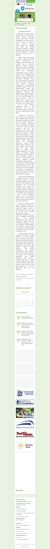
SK (31, 3)
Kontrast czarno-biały (18, 4)
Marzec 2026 (25, 292)
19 (25, 303)
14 (30, 301)
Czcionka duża (25, 4)
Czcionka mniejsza (21, 4)
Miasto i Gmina (29, 8)
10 (19, 301)
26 (25, 305)
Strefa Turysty (24, 23)
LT (33, 3)
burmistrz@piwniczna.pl (24, 539)
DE (31, 5)
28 (30, 305)
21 (30, 303)
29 (32, 305)
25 (22, 305)
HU (27, 5)
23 (17, 305)
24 (19, 305)
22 (32, 303)
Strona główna (17, 23)
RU (29, 3)
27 (27, 305)
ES (29, 5)
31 (19, 307)
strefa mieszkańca (21, 1)
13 (27, 301)
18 (22, 303)
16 (17, 303)
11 (22, 301)
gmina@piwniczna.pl (23, 533)
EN (27, 3)
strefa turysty (30, 1)
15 (32, 301)
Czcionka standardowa (23, 4)
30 (17, 307)
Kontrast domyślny (16, 4)
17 (19, 303)
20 (27, 303)
